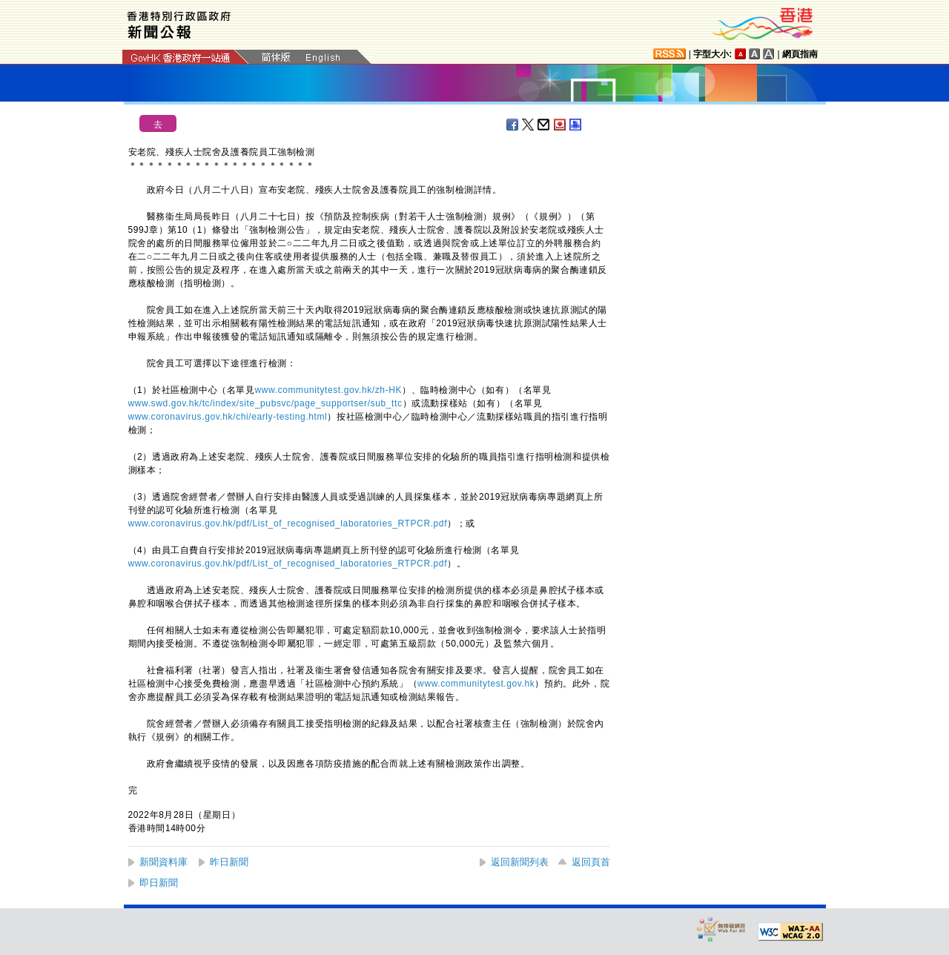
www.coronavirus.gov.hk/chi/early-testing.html (228, 417)
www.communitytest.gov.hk (476, 683)
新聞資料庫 (163, 862)
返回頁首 (591, 862)
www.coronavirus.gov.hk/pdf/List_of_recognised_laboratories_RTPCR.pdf (288, 523)
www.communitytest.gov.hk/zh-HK (329, 390)
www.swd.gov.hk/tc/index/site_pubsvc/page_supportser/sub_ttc (265, 403)
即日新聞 (158, 882)
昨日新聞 (229, 862)
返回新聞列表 (520, 862)
